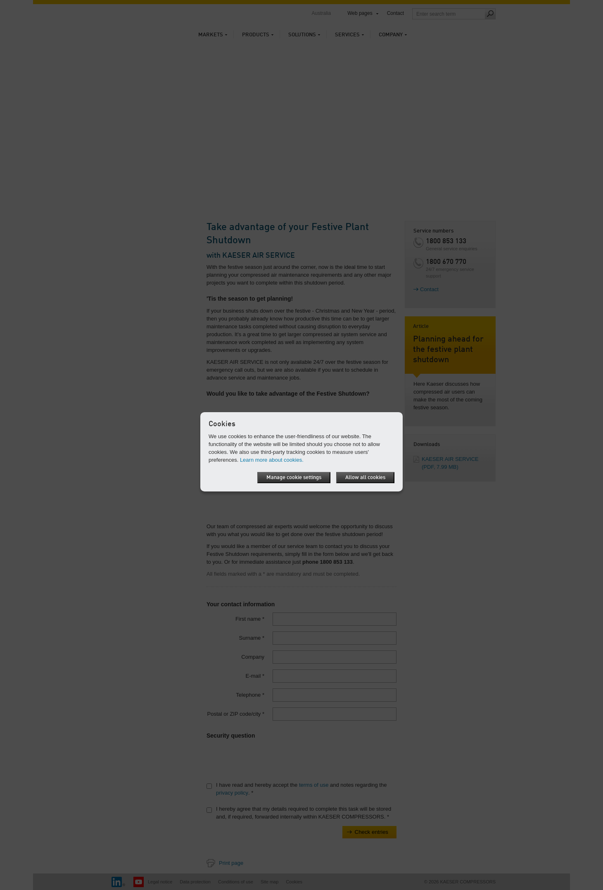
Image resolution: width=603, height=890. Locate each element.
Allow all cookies (365, 477)
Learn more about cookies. (272, 460)
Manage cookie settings (293, 477)
